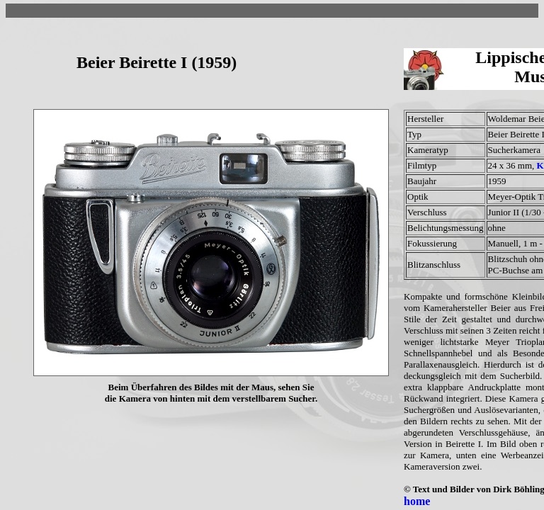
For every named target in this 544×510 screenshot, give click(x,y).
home (417, 501)
